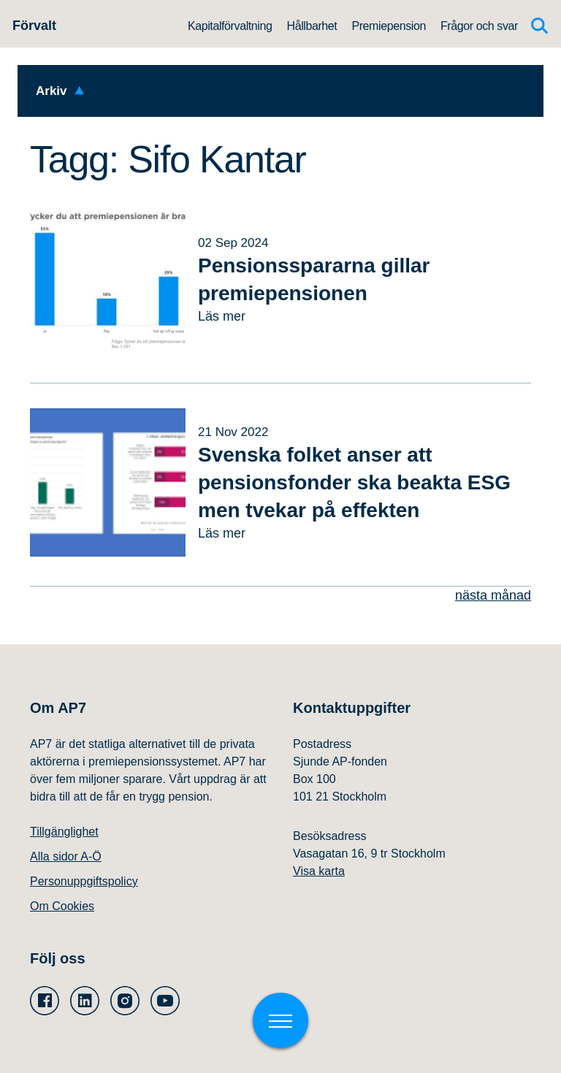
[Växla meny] (280, 1020)
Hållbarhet (311, 26)
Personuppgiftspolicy (84, 881)
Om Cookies (62, 906)
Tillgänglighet (64, 831)
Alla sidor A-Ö (66, 856)
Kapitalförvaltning (230, 26)
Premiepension (388, 26)
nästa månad (493, 595)
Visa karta (319, 871)
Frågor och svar (479, 26)
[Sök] (540, 26)
